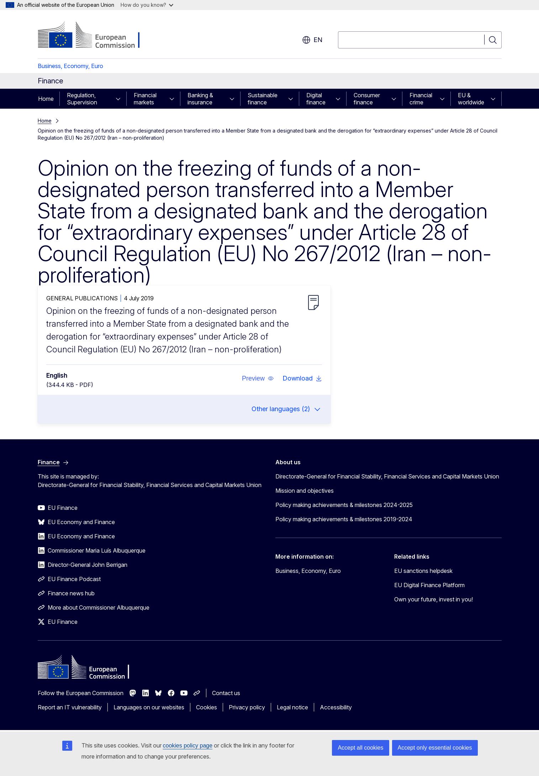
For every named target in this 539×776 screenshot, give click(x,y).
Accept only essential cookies (435, 748)
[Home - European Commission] (95, 35)
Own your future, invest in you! (433, 599)
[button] (258, 378)
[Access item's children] (120, 99)
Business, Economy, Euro (70, 65)
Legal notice (292, 707)
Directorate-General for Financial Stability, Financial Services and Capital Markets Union (387, 476)
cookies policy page (188, 746)
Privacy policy (247, 707)
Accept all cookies (360, 748)
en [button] (312, 40)
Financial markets (145, 99)
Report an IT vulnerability (70, 707)
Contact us (226, 693)
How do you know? (147, 5)
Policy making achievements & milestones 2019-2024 (343, 519)
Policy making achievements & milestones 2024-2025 (344, 504)
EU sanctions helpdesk (423, 570)
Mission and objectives (304, 490)
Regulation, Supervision (82, 99)
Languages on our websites (148, 707)
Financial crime (420, 99)
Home (46, 98)
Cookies (206, 707)
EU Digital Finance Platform (429, 585)
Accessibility (336, 707)
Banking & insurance (200, 99)
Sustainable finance (263, 99)
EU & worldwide (471, 99)
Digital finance (316, 99)
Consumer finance (367, 99)
